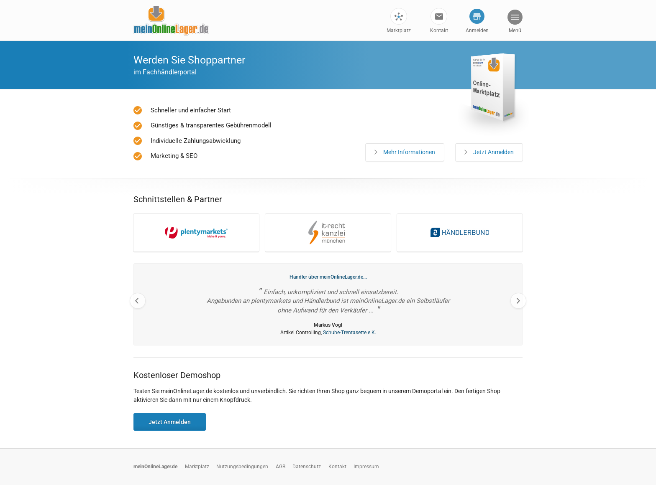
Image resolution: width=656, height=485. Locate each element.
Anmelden (477, 30)
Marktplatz (399, 30)
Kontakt (439, 30)
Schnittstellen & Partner (177, 199)
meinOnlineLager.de (155, 467)
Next (518, 301)
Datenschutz (306, 467)
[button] (514, 22)
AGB (280, 467)
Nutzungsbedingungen (242, 467)
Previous (138, 301)
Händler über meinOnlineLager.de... (328, 277)
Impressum (366, 467)
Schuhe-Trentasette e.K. (349, 332)
